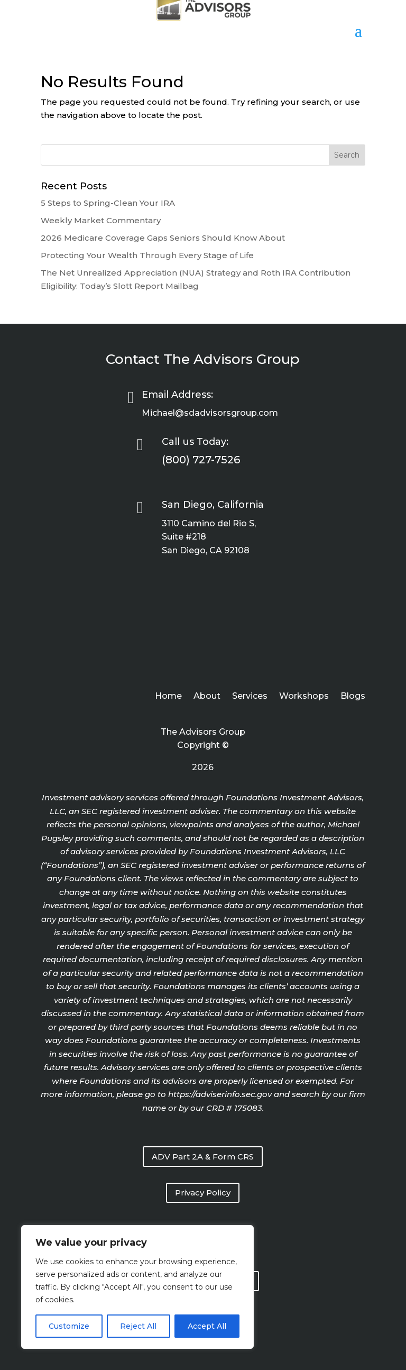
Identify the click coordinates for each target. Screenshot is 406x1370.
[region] (137, 1287)
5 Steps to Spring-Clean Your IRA (108, 203)
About (206, 696)
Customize (69, 1326)
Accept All (207, 1326)
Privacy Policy (202, 1193)
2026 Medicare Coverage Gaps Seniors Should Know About (163, 238)
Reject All (138, 1326)
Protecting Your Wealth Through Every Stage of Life (147, 255)
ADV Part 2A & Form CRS (203, 1157)
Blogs (352, 696)
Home (168, 696)
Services (249, 696)
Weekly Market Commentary (101, 220)
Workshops (304, 696)
